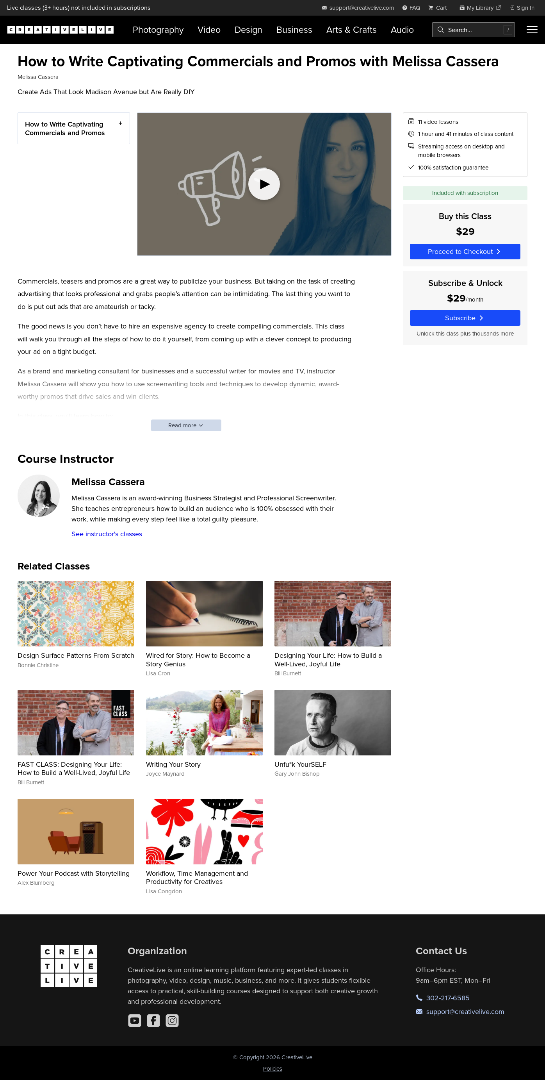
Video (209, 29)
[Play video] (264, 184)
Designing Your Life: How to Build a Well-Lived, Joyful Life (328, 659)
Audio (402, 29)
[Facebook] (153, 1021)
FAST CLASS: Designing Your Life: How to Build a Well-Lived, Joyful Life (74, 768)
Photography (158, 29)
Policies (272, 1068)
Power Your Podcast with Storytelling (74, 873)
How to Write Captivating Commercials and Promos (65, 128)
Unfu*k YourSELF (300, 764)
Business (294, 29)
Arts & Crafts (351, 29)
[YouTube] (135, 1021)
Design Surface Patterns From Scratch (76, 655)
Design (248, 29)
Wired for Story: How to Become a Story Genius (198, 659)
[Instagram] (172, 1021)
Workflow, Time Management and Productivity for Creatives (197, 877)
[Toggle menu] (532, 30)
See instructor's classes (106, 534)
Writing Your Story (173, 764)
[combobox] (474, 30)
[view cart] (439, 7)
